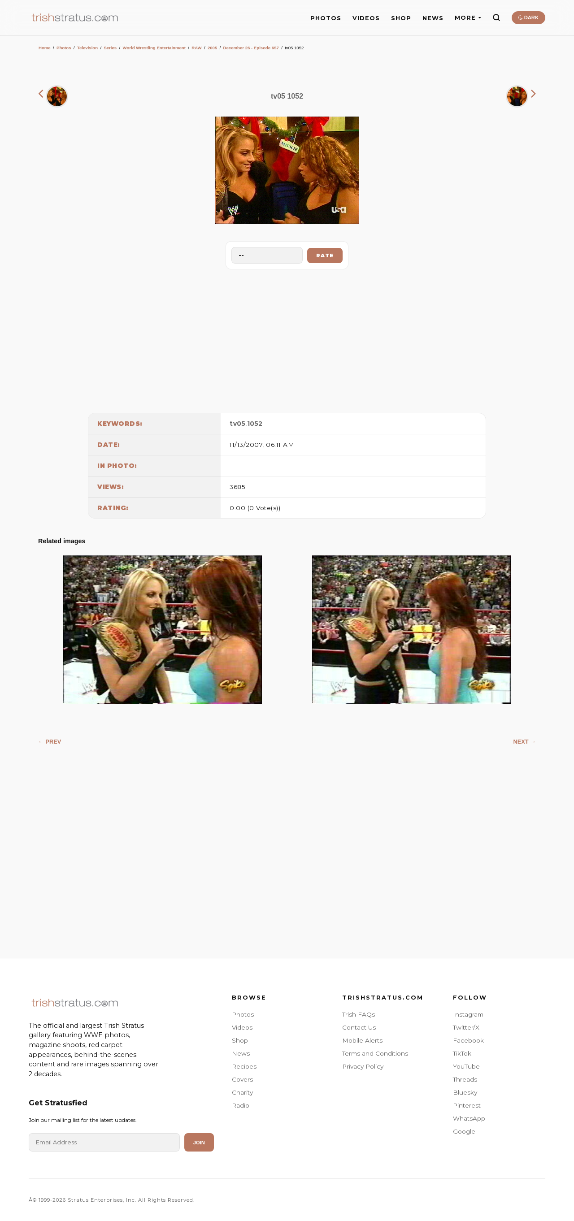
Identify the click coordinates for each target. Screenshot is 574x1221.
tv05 (237, 423)
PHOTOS (325, 18)
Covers (242, 1079)
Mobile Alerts (362, 1040)
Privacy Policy (362, 1066)
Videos (242, 1027)
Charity (242, 1092)
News (241, 1053)
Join (199, 1142)
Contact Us (359, 1027)
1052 (255, 423)
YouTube (466, 1066)
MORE (468, 17)
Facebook (468, 1040)
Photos (64, 47)
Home (45, 47)
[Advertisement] (287, 339)
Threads (465, 1079)
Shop (240, 1040)
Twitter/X (466, 1027)
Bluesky (465, 1092)
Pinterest (467, 1105)
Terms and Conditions (375, 1053)
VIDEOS (366, 18)
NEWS (433, 18)
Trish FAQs (358, 1014)
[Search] (496, 17)
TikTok (462, 1053)
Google (464, 1131)
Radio (240, 1105)
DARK (528, 17)
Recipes (244, 1066)
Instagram (468, 1014)
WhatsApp (469, 1118)
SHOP (401, 18)
